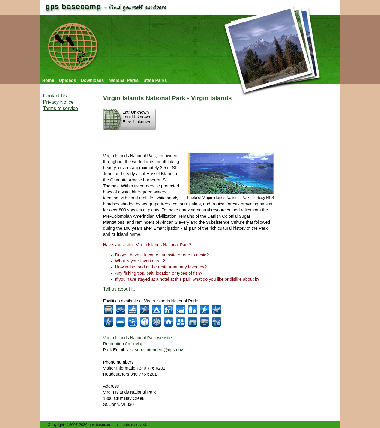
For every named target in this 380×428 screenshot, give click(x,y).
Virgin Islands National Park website (137, 337)
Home (48, 80)
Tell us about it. (119, 289)
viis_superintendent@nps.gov (154, 349)
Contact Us (55, 95)
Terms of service (60, 108)
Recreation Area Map (123, 343)
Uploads (67, 80)
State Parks (155, 80)
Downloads (92, 80)
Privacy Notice (58, 102)
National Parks (124, 80)
